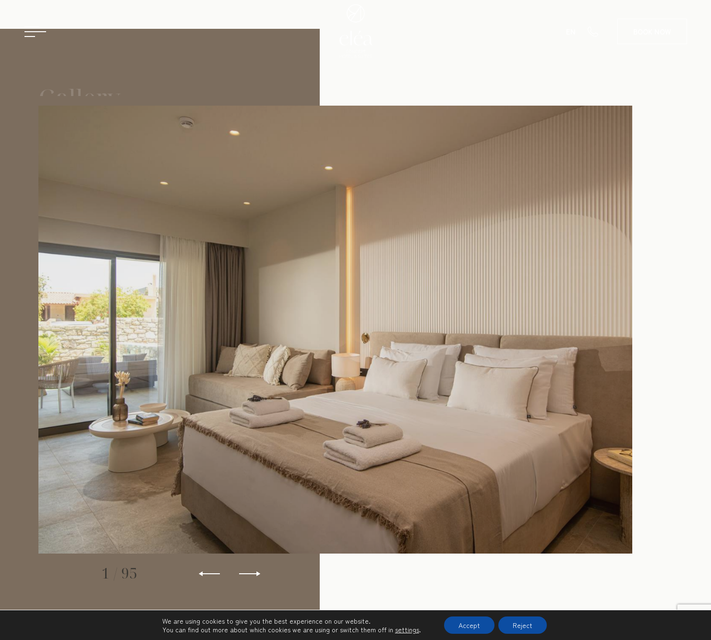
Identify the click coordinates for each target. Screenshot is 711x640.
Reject (522, 625)
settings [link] (407, 629)
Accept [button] (469, 625)
